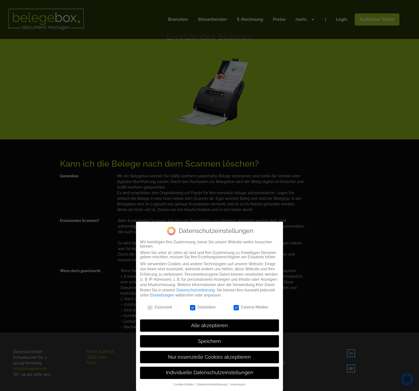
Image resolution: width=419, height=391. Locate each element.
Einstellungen (162, 295)
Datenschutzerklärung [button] (212, 384)
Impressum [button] (238, 384)
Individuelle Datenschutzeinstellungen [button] (209, 372)
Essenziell (159, 307)
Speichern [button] (209, 341)
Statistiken (203, 307)
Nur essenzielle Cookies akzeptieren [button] (209, 356)
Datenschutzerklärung (195, 290)
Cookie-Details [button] (183, 384)
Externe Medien (251, 307)
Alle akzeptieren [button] (209, 325)
